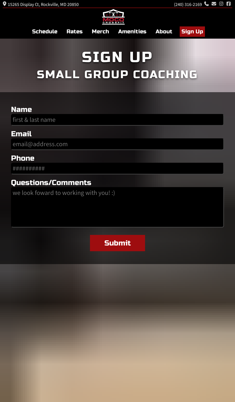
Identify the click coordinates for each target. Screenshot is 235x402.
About (164, 31)
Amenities (132, 31)
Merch (100, 31)
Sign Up (192, 31)
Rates (75, 31)
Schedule (44, 31)
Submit (117, 243)
